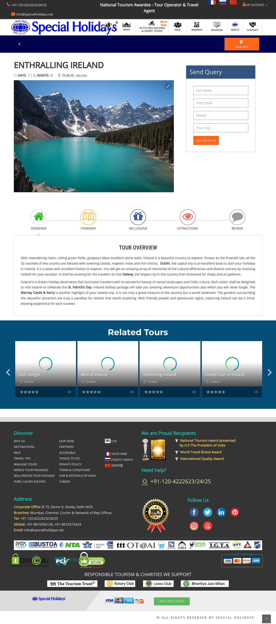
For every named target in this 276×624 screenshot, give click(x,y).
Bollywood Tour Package (34, 476)
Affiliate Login (171, 601)
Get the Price (206, 140)
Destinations (24, 447)
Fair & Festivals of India (77, 476)
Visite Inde (116, 454)
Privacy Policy (70, 464)
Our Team (66, 441)
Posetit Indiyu (119, 460)
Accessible (67, 453)
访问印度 (114, 465)
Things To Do (69, 458)
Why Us (19, 441)
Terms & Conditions (74, 470)
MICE (17, 453)
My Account (255, 4)
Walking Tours (25, 464)
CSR (111, 441)
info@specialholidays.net (34, 14)
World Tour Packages (31, 470)
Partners (66, 447)
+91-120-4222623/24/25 (29, 5)
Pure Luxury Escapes (30, 481)
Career (64, 481)
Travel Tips (22, 458)
